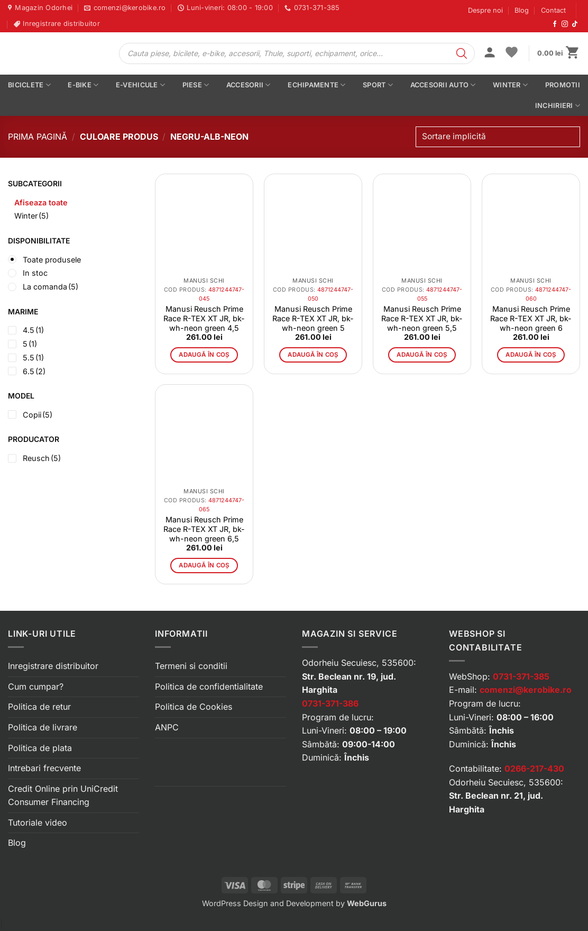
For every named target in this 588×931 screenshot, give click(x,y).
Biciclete (29, 85)
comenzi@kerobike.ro (526, 689)
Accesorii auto (443, 85)
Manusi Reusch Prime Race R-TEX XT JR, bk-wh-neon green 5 (313, 318)
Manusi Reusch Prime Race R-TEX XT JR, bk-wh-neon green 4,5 (204, 318)
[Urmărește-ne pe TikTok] (575, 24)
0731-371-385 (521, 676)
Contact (553, 10)
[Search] (461, 53)
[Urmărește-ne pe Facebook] (555, 24)
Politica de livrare (42, 727)
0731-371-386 (330, 703)
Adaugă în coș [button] (204, 354)
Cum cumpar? (35, 686)
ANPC (167, 727)
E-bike (83, 85)
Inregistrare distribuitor (53, 666)
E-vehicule (140, 85)
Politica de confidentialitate (209, 686)
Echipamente (316, 85)
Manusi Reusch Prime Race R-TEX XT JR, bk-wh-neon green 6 (531, 318)
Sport (378, 85)
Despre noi (485, 10)
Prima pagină (37, 136)
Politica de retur (39, 706)
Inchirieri (557, 106)
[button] (489, 53)
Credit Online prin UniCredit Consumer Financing (63, 795)
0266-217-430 (534, 768)
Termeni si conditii (191, 666)
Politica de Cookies (193, 706)
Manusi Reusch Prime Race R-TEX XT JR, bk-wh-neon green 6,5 (204, 529)
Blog (521, 10)
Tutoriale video (37, 822)
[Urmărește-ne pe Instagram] (565, 24)
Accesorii (248, 85)
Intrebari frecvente (44, 768)
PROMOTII (562, 85)
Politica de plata (40, 748)
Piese (195, 85)
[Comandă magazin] (498, 136)
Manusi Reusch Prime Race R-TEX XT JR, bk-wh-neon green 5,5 (422, 318)
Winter (510, 85)
